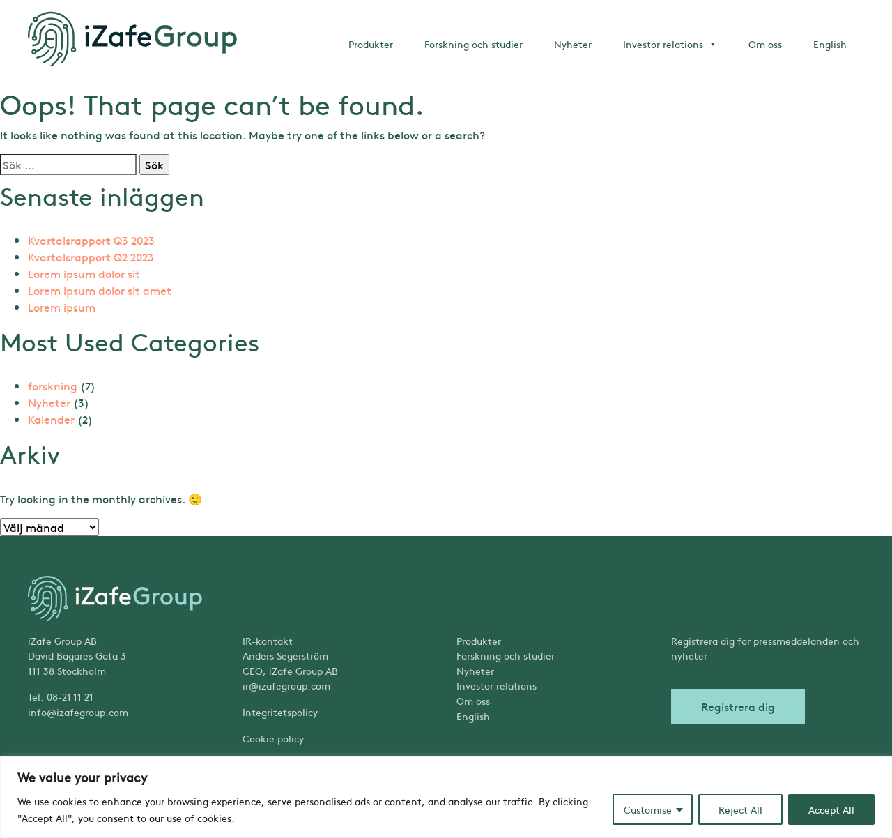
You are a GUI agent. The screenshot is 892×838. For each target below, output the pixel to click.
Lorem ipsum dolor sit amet (99, 290)
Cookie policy (273, 738)
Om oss (765, 44)
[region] (446, 797)
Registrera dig (738, 706)
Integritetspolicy (280, 712)
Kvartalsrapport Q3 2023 (91, 239)
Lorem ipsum (61, 306)
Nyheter (573, 44)
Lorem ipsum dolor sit (84, 273)
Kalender (51, 419)
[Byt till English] (553, 716)
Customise (648, 809)
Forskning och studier (473, 44)
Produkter (370, 44)
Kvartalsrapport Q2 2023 (91, 256)
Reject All (740, 809)
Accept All (831, 809)
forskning (52, 385)
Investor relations (670, 44)
